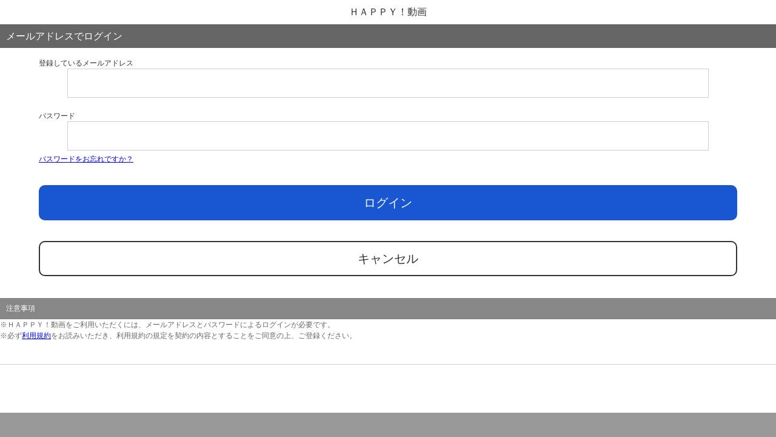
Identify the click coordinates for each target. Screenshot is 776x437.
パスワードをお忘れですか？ (86, 159)
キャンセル (388, 258)
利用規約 (36, 335)
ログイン (388, 202)
